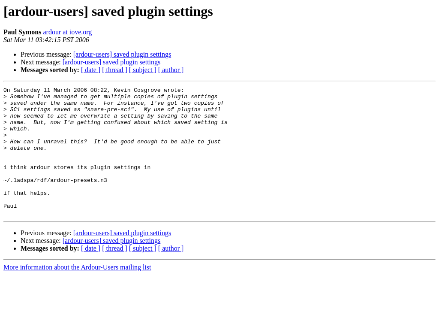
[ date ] (90, 69)
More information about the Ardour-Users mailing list (77, 293)
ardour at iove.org (67, 32)
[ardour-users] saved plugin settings (122, 54)
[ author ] (171, 69)
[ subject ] (142, 69)
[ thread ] (114, 69)
